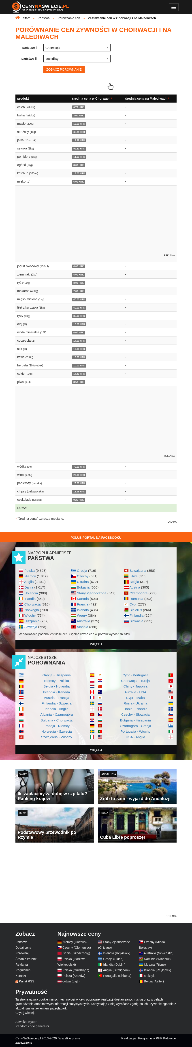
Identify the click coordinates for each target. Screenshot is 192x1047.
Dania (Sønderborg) (76, 953)
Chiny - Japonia (135, 686)
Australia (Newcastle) (158, 953)
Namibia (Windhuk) (157, 959)
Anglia (29, 582)
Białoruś (136, 610)
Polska (29, 570)
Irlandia (30, 599)
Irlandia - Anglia (56, 709)
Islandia (83, 610)
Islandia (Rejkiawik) (116, 953)
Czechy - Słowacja (135, 714)
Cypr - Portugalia (135, 675)
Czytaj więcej (24, 1013)
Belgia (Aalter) (154, 981)
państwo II (29, 58)
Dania (28, 587)
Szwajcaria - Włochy (56, 737)
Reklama (21, 964)
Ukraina (83, 582)
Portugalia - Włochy (135, 731)
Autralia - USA (135, 692)
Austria (134, 587)
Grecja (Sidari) (113, 959)
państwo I (29, 47)
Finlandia (136, 615)
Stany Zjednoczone (92, 593)
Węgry (82, 615)
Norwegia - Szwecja (56, 731)
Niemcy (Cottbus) (74, 942)
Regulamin (22, 970)
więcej (96, 644)
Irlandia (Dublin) (114, 964)
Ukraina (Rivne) (155, 964)
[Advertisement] (96, 882)
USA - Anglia (135, 737)
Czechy (82, 576)
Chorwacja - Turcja (135, 681)
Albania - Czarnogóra (56, 714)
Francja (82, 604)
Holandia (31, 593)
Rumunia (136, 599)
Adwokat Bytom (26, 1022)
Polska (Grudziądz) (75, 970)
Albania (82, 627)
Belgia (134, 582)
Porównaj (21, 953)
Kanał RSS (26, 981)
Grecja (82, 570)
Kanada (83, 599)
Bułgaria (83, 587)
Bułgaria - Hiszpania (135, 720)
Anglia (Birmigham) (116, 970)
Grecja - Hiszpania (56, 675)
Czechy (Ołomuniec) (76, 947)
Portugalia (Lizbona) (117, 976)
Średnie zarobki (26, 959)
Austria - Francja (56, 698)
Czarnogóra (138, 593)
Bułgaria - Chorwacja (57, 720)
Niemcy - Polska (56, 681)
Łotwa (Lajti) (70, 981)
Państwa (21, 942)
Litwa (134, 576)
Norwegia (31, 610)
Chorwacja (32, 604)
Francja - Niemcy (57, 726)
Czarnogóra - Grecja (135, 726)
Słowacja (136, 621)
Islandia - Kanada (56, 692)
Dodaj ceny (23, 947)
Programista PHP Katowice (157, 1038)
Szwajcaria (138, 570)
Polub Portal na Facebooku (96, 537)
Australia (83, 621)
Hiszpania (32, 621)
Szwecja (30, 627)
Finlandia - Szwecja (56, 703)
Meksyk (149, 976)
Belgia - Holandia (56, 686)
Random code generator (32, 1026)
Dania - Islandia (135, 709)
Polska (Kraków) (73, 976)
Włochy (30, 615)
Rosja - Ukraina (135, 703)
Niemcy (30, 576)
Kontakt (20, 976)
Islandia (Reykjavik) (157, 970)
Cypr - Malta (135, 698)
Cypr (133, 604)
